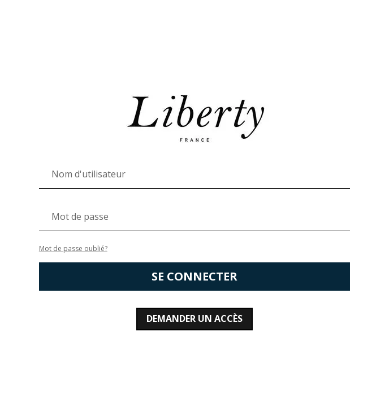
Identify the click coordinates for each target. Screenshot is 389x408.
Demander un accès (194, 318)
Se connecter (194, 276)
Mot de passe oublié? (73, 248)
